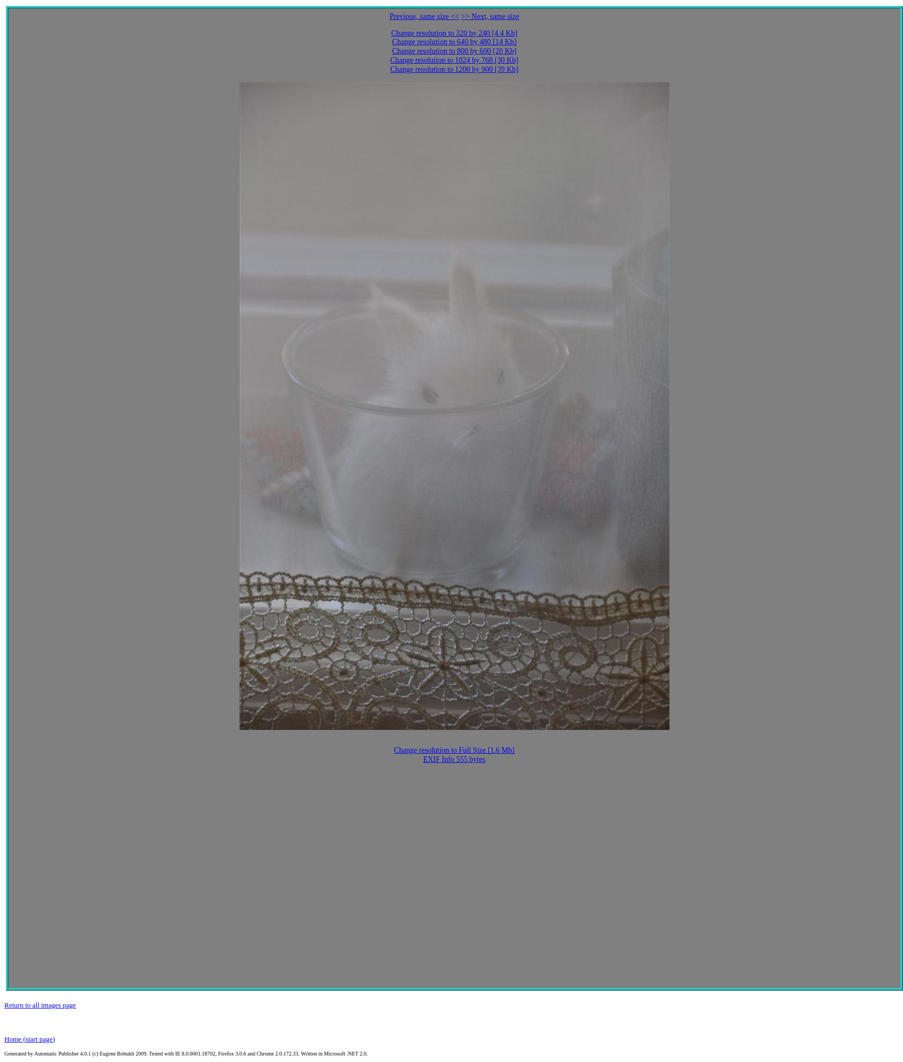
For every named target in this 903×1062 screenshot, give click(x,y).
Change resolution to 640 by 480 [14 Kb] (454, 42)
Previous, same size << (424, 16)
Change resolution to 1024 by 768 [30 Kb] (454, 60)
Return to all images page (40, 1005)
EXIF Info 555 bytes (454, 759)
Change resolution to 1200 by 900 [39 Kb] (454, 69)
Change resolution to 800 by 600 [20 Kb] (454, 51)
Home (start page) (29, 1039)
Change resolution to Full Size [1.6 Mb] (454, 750)
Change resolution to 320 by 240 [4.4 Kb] (454, 33)
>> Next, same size (490, 16)
